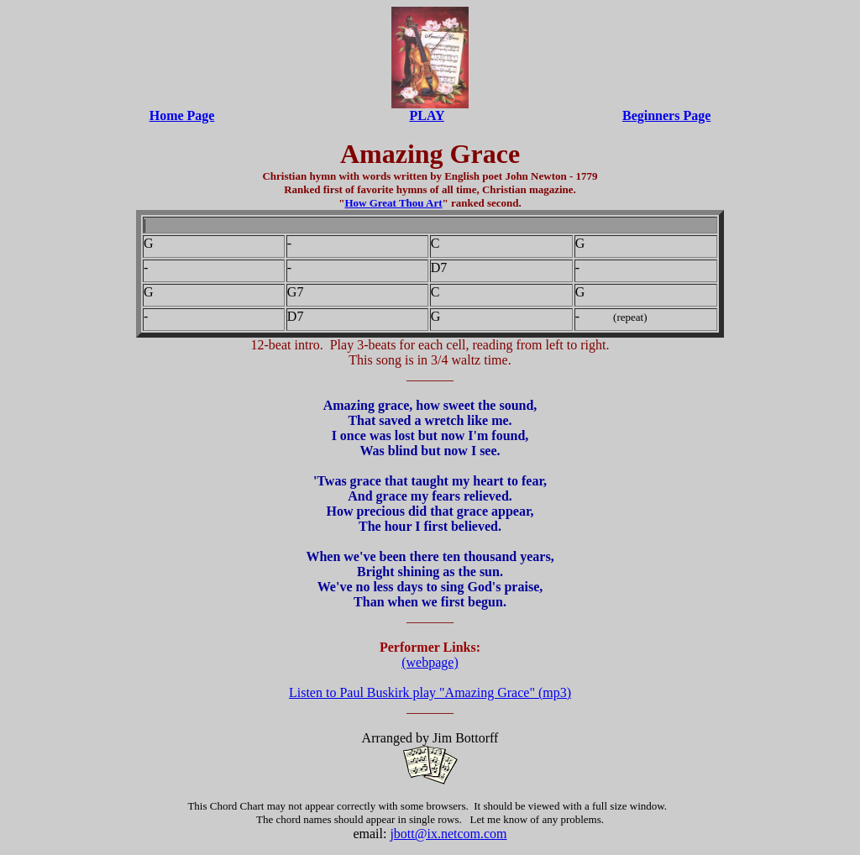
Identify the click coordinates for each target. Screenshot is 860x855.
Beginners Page (666, 115)
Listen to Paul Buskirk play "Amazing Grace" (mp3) (430, 692)
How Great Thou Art (393, 203)
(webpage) (430, 662)
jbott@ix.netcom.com (448, 833)
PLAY (426, 115)
